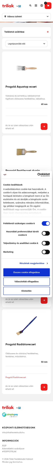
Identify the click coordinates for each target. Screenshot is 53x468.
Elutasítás (26, 291)
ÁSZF (4, 445)
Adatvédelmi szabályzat (13, 448)
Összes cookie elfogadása (26, 272)
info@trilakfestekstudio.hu (13, 432)
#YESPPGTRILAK (9, 451)
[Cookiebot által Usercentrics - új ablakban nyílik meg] (38, 175)
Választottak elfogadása (26, 281)
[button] (30, 5)
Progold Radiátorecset (16, 377)
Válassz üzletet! (26, 16)
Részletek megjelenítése (32, 263)
